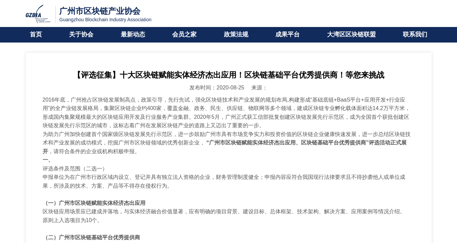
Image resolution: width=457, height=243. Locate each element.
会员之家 (184, 34)
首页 (36, 34)
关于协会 (81, 34)
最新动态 (133, 34)
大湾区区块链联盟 (351, 34)
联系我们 (415, 34)
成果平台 (287, 34)
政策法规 (236, 34)
